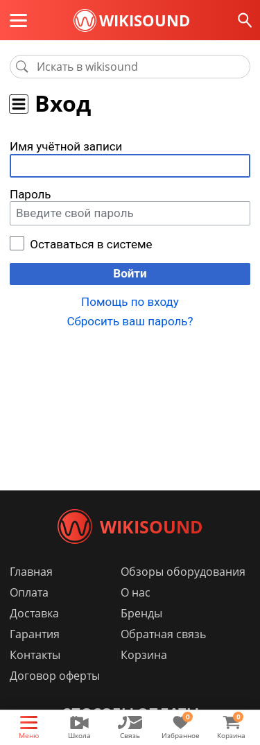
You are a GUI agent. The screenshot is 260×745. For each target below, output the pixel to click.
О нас (135, 592)
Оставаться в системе (91, 244)
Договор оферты (55, 675)
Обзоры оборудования (183, 571)
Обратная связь (163, 634)
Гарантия (35, 634)
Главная (31, 571)
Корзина (144, 654)
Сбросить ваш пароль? (130, 321)
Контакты (35, 654)
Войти (129, 273)
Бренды (141, 613)
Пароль (30, 194)
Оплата (29, 592)
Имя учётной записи (66, 146)
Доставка (34, 613)
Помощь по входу (130, 302)
